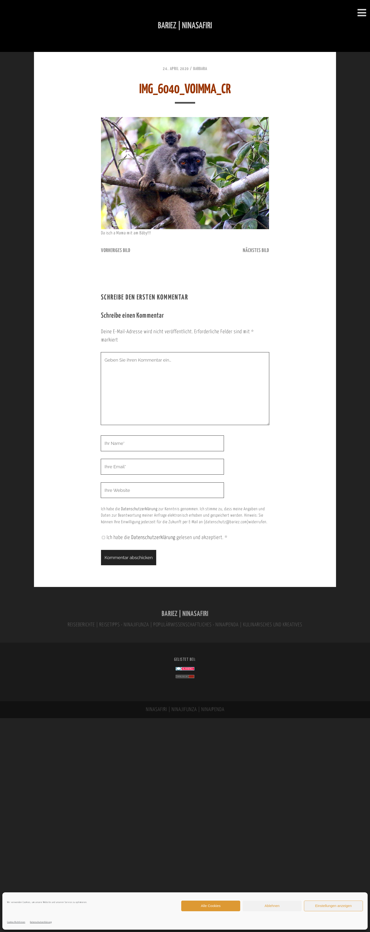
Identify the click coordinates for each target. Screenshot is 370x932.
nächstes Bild (256, 250)
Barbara (200, 69)
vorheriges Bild (115, 250)
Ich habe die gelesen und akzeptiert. (164, 537)
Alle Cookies (210, 906)
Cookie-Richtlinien (16, 922)
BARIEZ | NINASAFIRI (185, 614)
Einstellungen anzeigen (333, 906)
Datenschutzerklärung (41, 922)
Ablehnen (272, 906)
